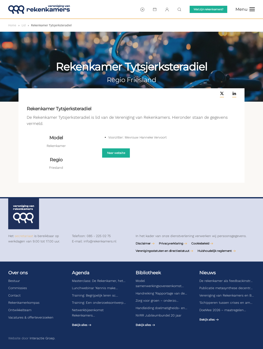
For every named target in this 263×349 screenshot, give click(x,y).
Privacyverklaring (171, 243)
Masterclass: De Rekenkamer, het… (98, 281)
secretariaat (24, 236)
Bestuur (14, 281)
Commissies (17, 288)
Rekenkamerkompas (23, 303)
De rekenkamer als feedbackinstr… (226, 281)
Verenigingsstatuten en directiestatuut (162, 251)
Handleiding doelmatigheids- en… (161, 308)
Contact (14, 295)
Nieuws (207, 273)
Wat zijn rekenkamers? (208, 9)
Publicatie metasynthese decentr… (226, 288)
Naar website (116, 153)
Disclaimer (143, 243)
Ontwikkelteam (19, 310)
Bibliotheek (148, 273)
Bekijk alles (79, 325)
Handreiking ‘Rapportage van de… (161, 293)
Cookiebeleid (200, 243)
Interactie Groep (42, 338)
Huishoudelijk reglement (214, 251)
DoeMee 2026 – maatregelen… (222, 310)
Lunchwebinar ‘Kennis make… (95, 288)
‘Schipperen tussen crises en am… (225, 303)
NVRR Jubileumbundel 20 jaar (158, 315)
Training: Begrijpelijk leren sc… (95, 295)
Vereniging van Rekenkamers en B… (226, 295)
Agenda (80, 273)
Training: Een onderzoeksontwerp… (99, 303)
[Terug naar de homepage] (39, 9)
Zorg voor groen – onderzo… (157, 300)
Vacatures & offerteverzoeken (30, 317)
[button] (245, 9)
